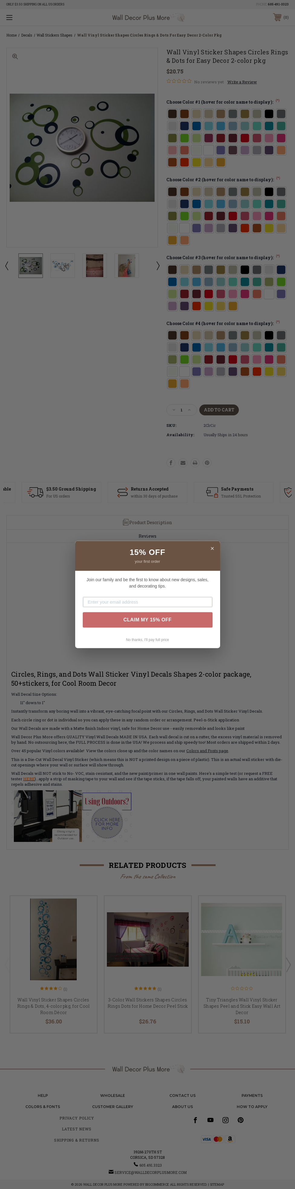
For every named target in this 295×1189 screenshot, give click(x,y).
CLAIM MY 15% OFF (147, 619)
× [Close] (212, 548)
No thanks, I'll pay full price (147, 640)
